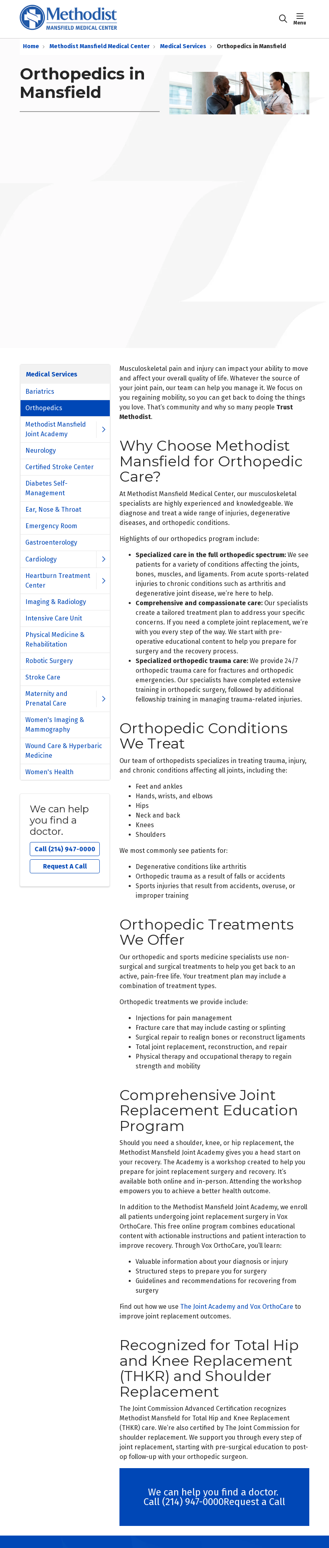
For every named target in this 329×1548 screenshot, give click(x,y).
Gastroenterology (51, 542)
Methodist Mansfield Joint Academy (55, 429)
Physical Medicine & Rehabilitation (54, 639)
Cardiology (41, 559)
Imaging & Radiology (55, 602)
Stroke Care (42, 677)
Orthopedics (43, 408)
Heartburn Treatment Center (57, 580)
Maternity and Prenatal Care (46, 698)
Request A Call (65, 866)
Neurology (40, 450)
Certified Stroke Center (59, 467)
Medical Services (51, 374)
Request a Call (254, 1501)
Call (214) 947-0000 (65, 849)
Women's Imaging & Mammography (54, 724)
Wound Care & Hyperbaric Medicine (63, 750)
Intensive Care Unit (53, 618)
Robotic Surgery (49, 661)
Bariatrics (39, 391)
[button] (301, 18)
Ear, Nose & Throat (53, 509)
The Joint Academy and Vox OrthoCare (236, 1306)
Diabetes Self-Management (46, 488)
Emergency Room (51, 526)
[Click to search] (283, 19)
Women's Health (49, 772)
